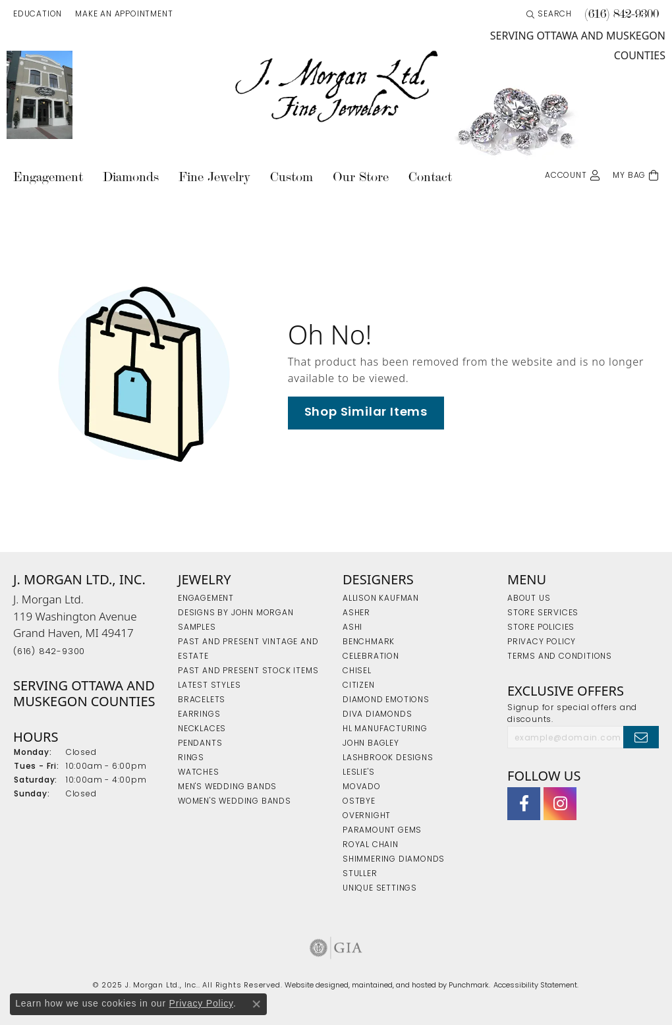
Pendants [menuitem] (200, 744)
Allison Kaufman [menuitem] (381, 599)
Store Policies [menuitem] (540, 628)
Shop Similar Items (366, 412)
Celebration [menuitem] (371, 657)
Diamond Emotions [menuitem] (386, 700)
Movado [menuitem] (362, 787)
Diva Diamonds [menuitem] (377, 715)
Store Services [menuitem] (542, 613)
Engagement (48, 177)
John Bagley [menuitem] (371, 744)
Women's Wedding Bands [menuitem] (234, 802)
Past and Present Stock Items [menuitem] (248, 671)
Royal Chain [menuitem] (371, 845)
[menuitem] (336, 947)
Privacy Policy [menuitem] (541, 642)
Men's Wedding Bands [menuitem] (227, 787)
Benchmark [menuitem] (369, 642)
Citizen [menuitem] (359, 686)
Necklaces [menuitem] (202, 729)
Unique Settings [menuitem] (380, 889)
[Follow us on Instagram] (560, 804)
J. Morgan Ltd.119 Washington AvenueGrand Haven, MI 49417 (75, 624)
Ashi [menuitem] (352, 628)
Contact (430, 177)
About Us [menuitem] (528, 599)
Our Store (361, 177)
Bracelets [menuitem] (201, 700)
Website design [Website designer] (312, 985)
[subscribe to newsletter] (641, 737)
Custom (291, 177)
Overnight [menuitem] (367, 816)
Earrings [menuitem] (199, 715)
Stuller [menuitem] (360, 874)
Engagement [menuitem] (206, 599)
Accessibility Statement (535, 985)
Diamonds (131, 177)
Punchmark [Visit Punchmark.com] (469, 985)
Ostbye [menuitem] (359, 802)
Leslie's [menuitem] (358, 773)
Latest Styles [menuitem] (209, 686)
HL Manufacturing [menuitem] (385, 729)
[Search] (549, 14)
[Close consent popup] (256, 1004)
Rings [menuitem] (191, 758)
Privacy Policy (201, 1003)
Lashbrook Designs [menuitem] (388, 758)
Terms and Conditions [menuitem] (559, 657)
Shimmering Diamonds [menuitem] (394, 860)
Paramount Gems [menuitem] (382, 831)
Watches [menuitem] (198, 773)
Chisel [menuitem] (357, 671)
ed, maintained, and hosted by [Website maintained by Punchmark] (394, 985)
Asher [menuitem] (356, 613)
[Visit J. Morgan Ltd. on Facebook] (523, 804)
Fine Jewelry (214, 177)
